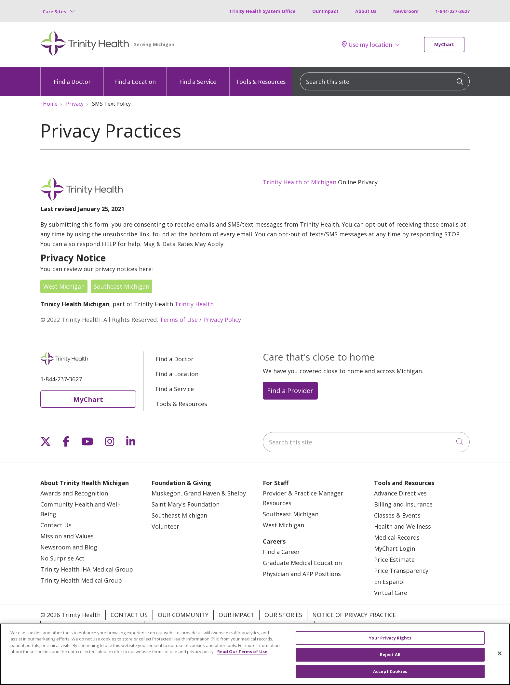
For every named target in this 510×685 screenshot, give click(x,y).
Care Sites (54, 11)
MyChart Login (394, 548)
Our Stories (283, 615)
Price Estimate (394, 559)
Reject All (390, 659)
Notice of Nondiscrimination (92, 626)
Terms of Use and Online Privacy (257, 626)
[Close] (499, 657)
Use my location (367, 44)
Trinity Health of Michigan (299, 182)
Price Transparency (401, 570)
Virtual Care (390, 593)
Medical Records (397, 537)
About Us (366, 11)
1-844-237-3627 (452, 11)
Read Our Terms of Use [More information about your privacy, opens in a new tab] (242, 656)
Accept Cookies (390, 675)
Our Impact (325, 11)
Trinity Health (194, 304)
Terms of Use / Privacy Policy (200, 319)
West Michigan (64, 286)
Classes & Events (397, 515)
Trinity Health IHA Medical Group (86, 569)
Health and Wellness (402, 526)
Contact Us (56, 525)
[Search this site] (385, 81)
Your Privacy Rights (350, 626)
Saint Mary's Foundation (186, 504)
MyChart (444, 44)
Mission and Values (67, 536)
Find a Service (197, 76)
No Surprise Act (62, 558)
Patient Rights (172, 626)
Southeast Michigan (121, 286)
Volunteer (165, 526)
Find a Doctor (72, 76)
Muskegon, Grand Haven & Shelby (199, 493)
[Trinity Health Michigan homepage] (84, 44)
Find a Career (281, 552)
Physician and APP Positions (302, 574)
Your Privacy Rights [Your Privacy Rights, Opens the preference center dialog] (390, 642)
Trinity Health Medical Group (81, 580)
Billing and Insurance (403, 504)
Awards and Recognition (74, 493)
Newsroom (406, 11)
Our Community (183, 615)
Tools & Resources (260, 76)
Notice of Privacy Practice (354, 615)
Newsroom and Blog (68, 547)
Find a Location (135, 76)
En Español (389, 582)
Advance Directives (400, 493)
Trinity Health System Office (262, 11)
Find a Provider (290, 390)
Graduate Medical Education (302, 563)
